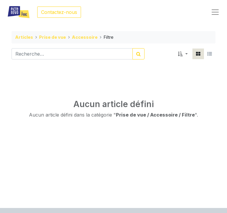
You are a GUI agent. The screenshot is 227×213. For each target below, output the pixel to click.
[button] (183, 54)
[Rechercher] (138, 53)
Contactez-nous (59, 12)
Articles (24, 37)
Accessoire (85, 37)
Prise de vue (52, 37)
